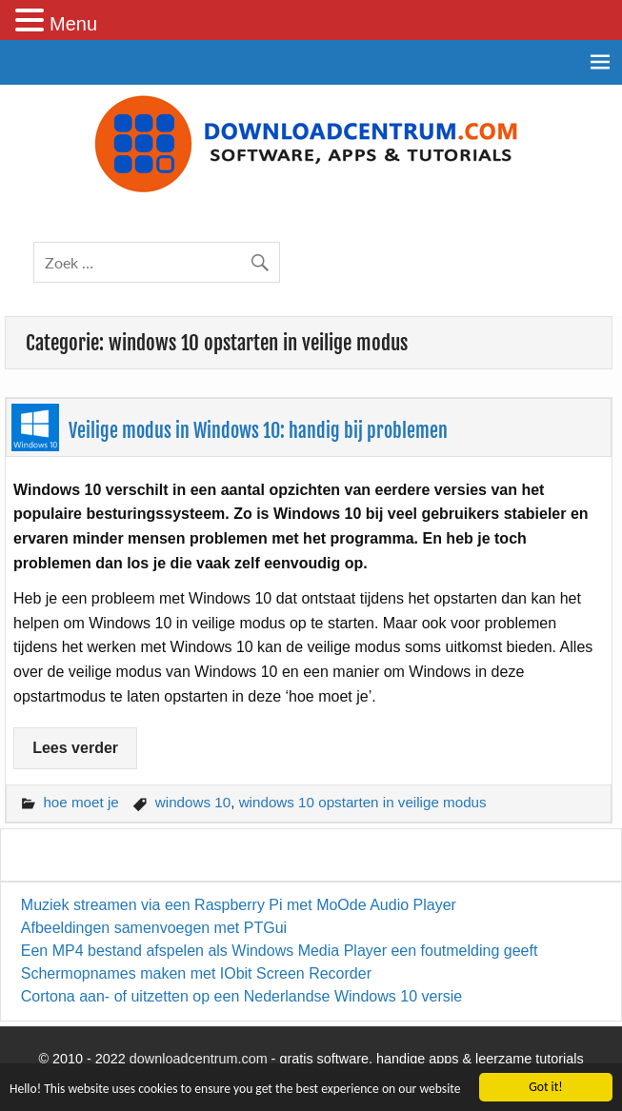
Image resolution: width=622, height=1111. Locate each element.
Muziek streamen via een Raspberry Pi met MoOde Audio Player (238, 905)
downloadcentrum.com (199, 1058)
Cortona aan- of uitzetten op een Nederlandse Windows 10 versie (241, 996)
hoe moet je (80, 802)
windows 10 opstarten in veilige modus (363, 802)
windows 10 (193, 802)
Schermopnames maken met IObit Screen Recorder (196, 973)
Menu (73, 23)
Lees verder (75, 748)
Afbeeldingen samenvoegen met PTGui (154, 928)
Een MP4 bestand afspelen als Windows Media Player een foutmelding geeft (279, 950)
